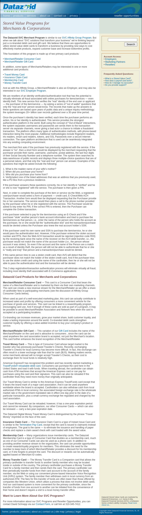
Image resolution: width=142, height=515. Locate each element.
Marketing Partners (115, 62)
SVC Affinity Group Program (76, 37)
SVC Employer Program (33, 90)
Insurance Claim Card (16, 77)
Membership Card (14, 80)
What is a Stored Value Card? (118, 78)
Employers (111, 59)
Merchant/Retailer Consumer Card (23, 59)
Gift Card (63, 331)
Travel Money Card (14, 74)
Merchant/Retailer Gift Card (19, 61)
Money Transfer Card (16, 83)
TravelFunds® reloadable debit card (22, 365)
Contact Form (43, 504)
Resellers (110, 64)
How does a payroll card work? (118, 81)
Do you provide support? (115, 85)
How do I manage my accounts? (119, 83)
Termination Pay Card (30, 424)
